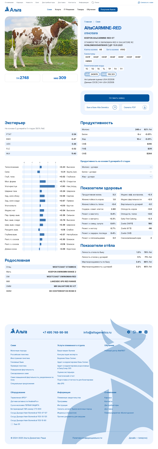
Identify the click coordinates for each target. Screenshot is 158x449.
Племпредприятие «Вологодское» (119, 413)
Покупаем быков (108, 9)
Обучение (91, 9)
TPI (17, 78)
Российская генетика (19, 354)
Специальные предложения (22, 383)
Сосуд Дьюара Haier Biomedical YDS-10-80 (28, 420)
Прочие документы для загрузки (71, 416)
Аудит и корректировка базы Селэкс (72, 362)
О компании (9, 2)
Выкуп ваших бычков (66, 351)
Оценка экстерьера (65, 372)
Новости (29, 2)
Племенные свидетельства (69, 398)
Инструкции (62, 405)
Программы (62, 401)
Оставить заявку (117, 98)
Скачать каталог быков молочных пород (74, 409)
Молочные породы (18, 351)
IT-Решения (69, 9)
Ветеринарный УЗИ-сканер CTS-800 (26, 409)
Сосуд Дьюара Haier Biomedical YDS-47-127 (29, 413)
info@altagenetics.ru (98, 332)
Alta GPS (60, 383)
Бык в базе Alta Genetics (98, 107)
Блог (37, 2)
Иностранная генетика (20, 358)
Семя (49, 9)
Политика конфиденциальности (87, 438)
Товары (80, 9)
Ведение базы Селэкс (66, 358)
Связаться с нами (145, 2)
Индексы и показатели (66, 413)
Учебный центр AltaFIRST (114, 351)
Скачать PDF (130, 107)
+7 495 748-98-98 (55, 332)
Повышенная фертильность (22, 370)
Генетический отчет (66, 376)
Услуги (58, 9)
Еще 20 (15, 424)
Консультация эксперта (67, 354)
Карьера (20, 2)
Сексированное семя (20, 373)
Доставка (61, 2)
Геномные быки (17, 362)
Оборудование (18, 392)
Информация (84, 2)
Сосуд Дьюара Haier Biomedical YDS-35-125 (29, 416)
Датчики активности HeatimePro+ (25, 401)
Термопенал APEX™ (19, 398)
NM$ (56, 78)
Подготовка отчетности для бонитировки (75, 380)
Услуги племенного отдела (71, 345)
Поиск (95, 2)
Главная (88, 21)
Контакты (72, 2)
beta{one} (143, 438)
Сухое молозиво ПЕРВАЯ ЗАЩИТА (25, 405)
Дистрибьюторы (48, 2)
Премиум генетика (18, 366)
